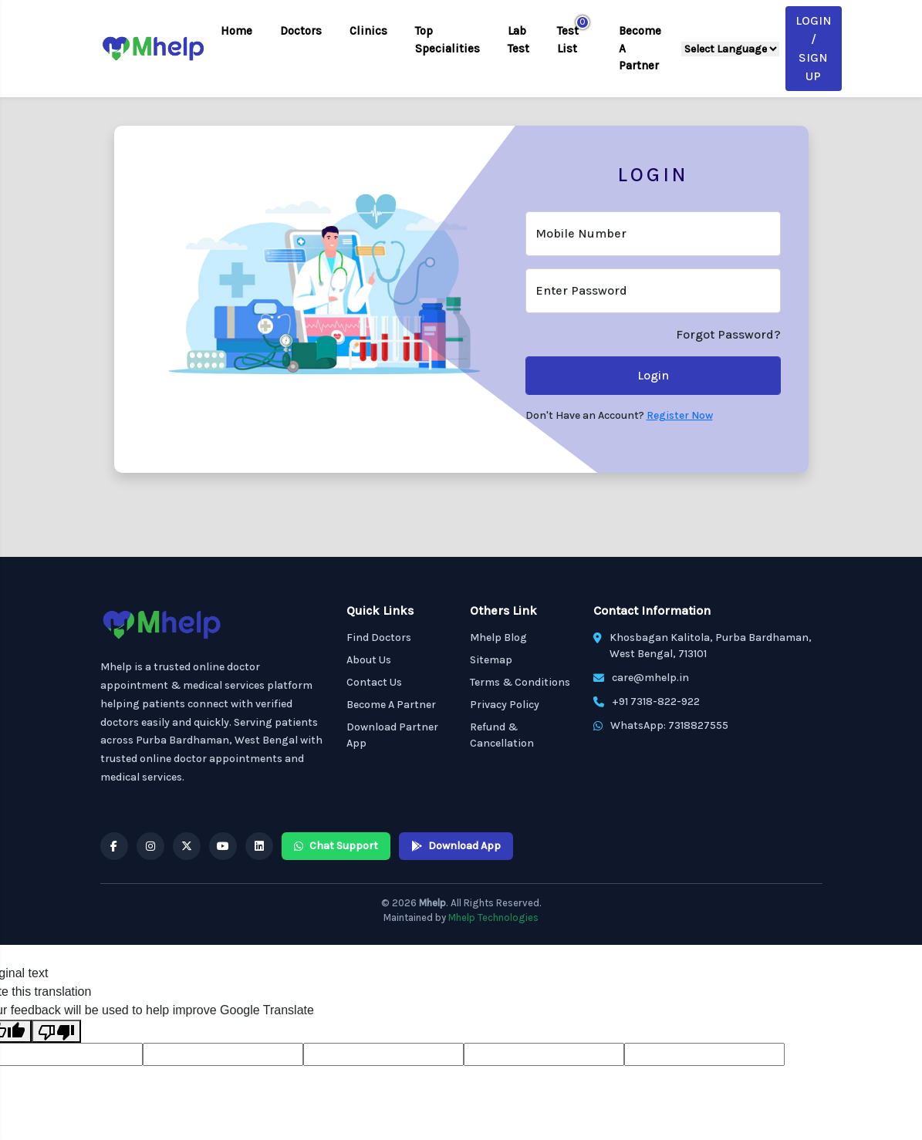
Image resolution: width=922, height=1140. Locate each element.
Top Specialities (447, 40)
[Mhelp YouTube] (223, 846)
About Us (368, 659)
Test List (568, 40)
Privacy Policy (504, 704)
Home (236, 31)
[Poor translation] (56, 1032)
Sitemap (491, 659)
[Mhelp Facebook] (114, 846)
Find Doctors (378, 637)
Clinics (368, 31)
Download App (456, 845)
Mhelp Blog (498, 637)
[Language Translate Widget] (730, 49)
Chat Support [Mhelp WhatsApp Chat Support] (336, 845)
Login (653, 375)
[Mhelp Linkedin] (259, 846)
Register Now (680, 415)
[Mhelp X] (187, 846)
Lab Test (518, 40)
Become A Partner (640, 48)
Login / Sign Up (813, 48)
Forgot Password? (728, 334)
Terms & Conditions (520, 682)
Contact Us (374, 682)
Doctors (301, 31)
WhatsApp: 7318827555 (669, 725)
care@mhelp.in (650, 677)
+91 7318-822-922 (656, 701)
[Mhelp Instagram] (150, 846)
